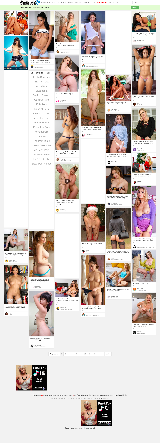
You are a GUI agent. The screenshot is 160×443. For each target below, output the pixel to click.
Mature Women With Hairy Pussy (146, 247)
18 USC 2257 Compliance (74, 398)
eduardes (114, 161)
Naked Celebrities (41, 145)
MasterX (139, 181)
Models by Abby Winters (92, 315)
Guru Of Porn (41, 99)
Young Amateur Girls (91, 136)
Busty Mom (37, 287)
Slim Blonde (114, 297)
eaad (87, 65)
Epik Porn (41, 104)
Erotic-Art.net (78, 428)
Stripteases (105, 398)
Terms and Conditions (58, 398)
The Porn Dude (41, 140)
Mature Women (141, 333)
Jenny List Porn (41, 118)
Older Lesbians (64, 52)
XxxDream (114, 109)
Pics (53, 2)
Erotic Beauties (41, 77)
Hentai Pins (97, 398)
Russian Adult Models (117, 259)
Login (135, 2)
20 (90, 354)
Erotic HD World (41, 95)
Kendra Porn (41, 131)
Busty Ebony (140, 104)
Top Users (78, 2)
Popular (70, 2)
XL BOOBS (63, 100)
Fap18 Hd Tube (41, 159)
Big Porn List (41, 81)
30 (94, 354)
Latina (10, 314)
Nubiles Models (38, 67)
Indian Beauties (115, 110)
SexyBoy (62, 159)
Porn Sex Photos (141, 290)
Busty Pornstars (64, 101)
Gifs (58, 2)
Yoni (138, 103)
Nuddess (41, 136)
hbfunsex (139, 331)
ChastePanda (89, 134)
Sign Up (134, 7)
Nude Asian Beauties (40, 346)
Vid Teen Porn (41, 150)
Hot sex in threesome (66, 309)
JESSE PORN (41, 122)
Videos (63, 2)
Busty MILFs (140, 150)
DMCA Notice (88, 398)
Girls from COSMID (65, 160)
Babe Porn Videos (41, 163)
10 (85, 354)
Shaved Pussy (115, 163)
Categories (45, 2)
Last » (108, 354)
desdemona (37, 345)
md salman (63, 51)
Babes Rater (41, 86)
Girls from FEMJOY (116, 204)
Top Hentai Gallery (89, 2)
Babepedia (41, 90)
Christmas (140, 183)
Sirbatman (37, 66)
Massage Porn (64, 211)
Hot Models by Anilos (92, 66)
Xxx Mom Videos (41, 154)
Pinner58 (139, 148)
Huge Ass (139, 42)
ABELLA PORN (41, 113)
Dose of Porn (41, 109)
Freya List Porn (41, 127)
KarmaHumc (140, 40)
